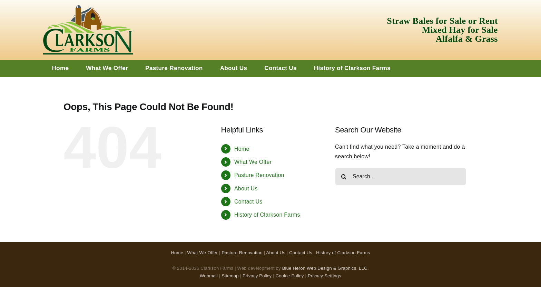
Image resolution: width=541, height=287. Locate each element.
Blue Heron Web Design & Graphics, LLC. (325, 268)
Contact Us (248, 202)
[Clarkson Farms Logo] (88, 8)
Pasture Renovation (259, 175)
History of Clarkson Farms (267, 215)
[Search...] (400, 176)
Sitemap (230, 275)
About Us (246, 188)
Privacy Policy (257, 275)
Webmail (209, 275)
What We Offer (253, 162)
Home (241, 149)
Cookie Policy (290, 275)
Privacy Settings (324, 275)
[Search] (343, 176)
